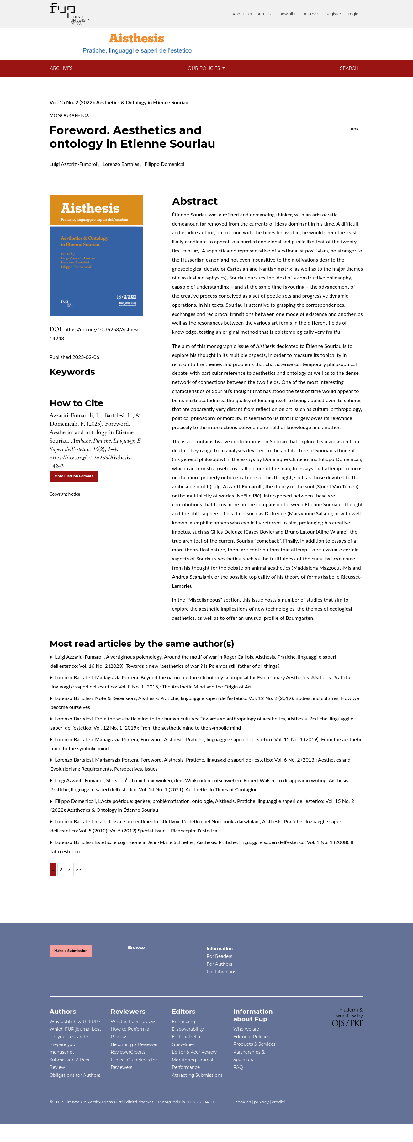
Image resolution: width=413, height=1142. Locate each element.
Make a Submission (70, 951)
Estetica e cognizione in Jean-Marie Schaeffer (145, 842)
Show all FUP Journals (300, 14)
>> (78, 869)
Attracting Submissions (197, 1075)
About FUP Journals (255, 14)
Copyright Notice (65, 494)
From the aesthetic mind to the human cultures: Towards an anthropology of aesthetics (190, 718)
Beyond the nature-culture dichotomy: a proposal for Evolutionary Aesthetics (225, 677)
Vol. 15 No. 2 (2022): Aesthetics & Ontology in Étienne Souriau (119, 102)
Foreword (151, 739)
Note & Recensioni (116, 698)
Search (349, 68)
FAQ (238, 1067)
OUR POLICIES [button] (204, 68)
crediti (278, 1101)
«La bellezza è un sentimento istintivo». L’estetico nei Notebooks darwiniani (178, 821)
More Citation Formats (74, 476)
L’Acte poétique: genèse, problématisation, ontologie (156, 801)
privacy (261, 1101)
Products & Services (254, 1044)
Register (334, 14)
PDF (354, 129)
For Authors (219, 964)
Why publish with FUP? (75, 1021)
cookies (243, 1101)
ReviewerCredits (128, 1051)
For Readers (219, 956)
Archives (61, 68)
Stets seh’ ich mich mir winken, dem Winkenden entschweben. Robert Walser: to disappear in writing (216, 780)
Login (353, 14)
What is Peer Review (133, 1021)
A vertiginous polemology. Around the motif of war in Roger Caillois (180, 657)
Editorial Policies (251, 1036)
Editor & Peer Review (194, 1051)
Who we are (246, 1029)
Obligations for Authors (75, 1075)
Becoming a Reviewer (134, 1044)
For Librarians (221, 971)
